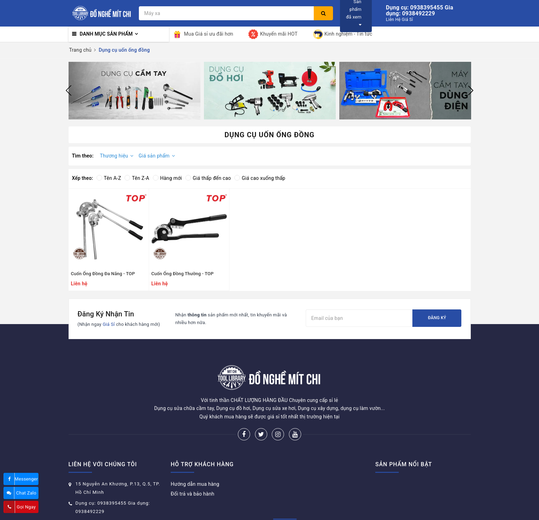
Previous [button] (68, 90)
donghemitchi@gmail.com (106, 496)
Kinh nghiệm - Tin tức (343, 34)
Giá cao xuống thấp (259, 178)
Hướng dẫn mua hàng (195, 458)
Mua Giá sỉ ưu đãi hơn (202, 34)
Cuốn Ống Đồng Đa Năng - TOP (103, 273)
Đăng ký (437, 317)
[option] (134, 90)
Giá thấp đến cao (208, 178)
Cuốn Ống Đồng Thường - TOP (182, 273)
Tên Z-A (137, 178)
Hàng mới (167, 178)
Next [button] (471, 90)
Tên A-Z (109, 178)
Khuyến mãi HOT (272, 34)
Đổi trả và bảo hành (192, 467)
